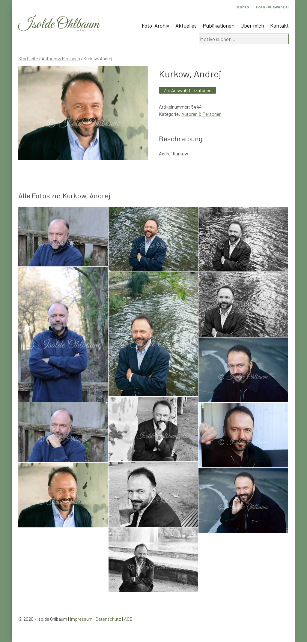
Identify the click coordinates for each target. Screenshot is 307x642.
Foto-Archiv (155, 25)
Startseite (28, 58)
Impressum (81, 619)
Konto (243, 6)
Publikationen (218, 25)
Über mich (252, 25)
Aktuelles (186, 25)
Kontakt (279, 25)
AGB (128, 619)
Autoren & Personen (61, 58)
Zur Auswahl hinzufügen (187, 90)
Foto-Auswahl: (272, 6)
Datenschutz (108, 619)
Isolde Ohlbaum (58, 24)
